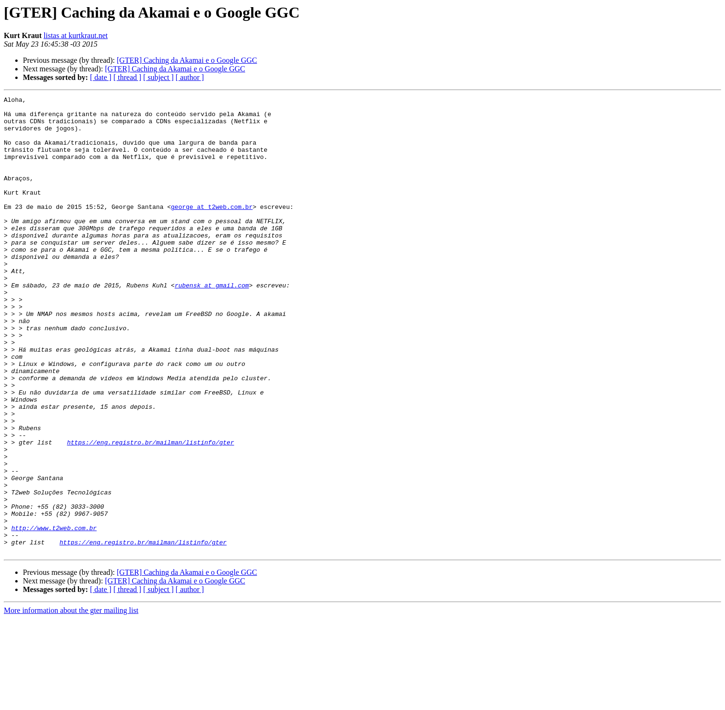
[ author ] (190, 77)
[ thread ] (127, 77)
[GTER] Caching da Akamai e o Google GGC (187, 60)
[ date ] (100, 77)
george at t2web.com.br (212, 229)
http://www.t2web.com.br (54, 615)
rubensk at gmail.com (212, 323)
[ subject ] (158, 77)
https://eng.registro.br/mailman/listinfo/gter (150, 512)
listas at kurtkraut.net (76, 35)
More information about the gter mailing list (71, 702)
